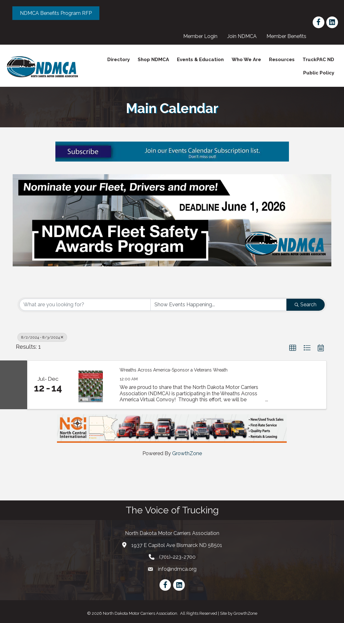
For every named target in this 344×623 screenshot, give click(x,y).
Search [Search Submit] (305, 304)
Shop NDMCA (153, 59)
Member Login (200, 36)
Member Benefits (286, 36)
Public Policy (318, 73)
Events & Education (200, 59)
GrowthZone (187, 453)
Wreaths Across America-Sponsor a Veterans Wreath (174, 369)
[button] (292, 347)
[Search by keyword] (85, 304)
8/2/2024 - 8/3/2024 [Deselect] (42, 337)
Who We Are (246, 59)
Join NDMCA (242, 36)
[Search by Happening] (218, 304)
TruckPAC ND (318, 59)
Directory (118, 59)
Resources (281, 59)
